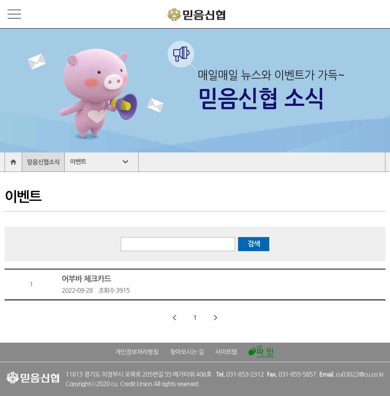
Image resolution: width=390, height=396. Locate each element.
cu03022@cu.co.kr (360, 374)
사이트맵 (226, 352)
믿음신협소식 (43, 162)
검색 (254, 243)
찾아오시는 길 (187, 352)
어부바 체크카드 (222, 285)
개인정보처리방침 (136, 352)
